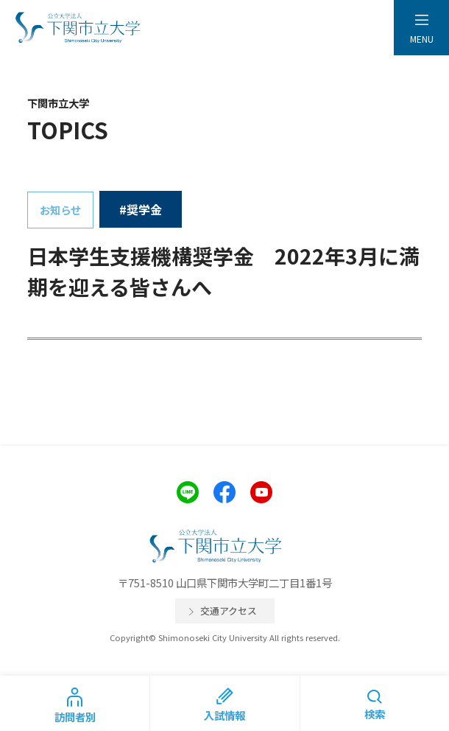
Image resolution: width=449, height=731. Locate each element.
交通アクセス (228, 611)
